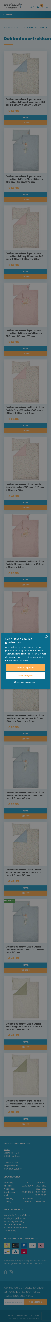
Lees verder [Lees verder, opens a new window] (23, 660)
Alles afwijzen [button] (25, 675)
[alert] (25, 661)
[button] (25, 682)
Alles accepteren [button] (25, 667)
